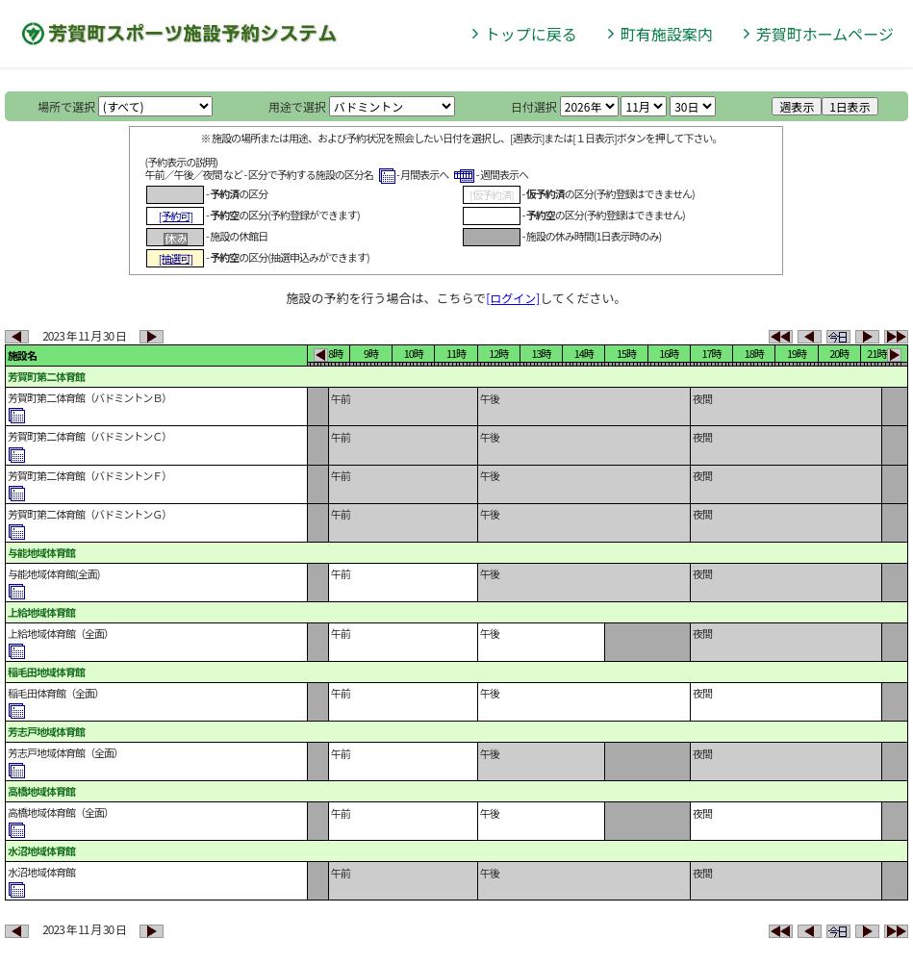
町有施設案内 (667, 33)
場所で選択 (66, 106)
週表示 (796, 106)
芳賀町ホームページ (825, 33)
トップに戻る (531, 33)
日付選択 (534, 106)
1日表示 (850, 106)
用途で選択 (297, 106)
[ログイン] (513, 298)
